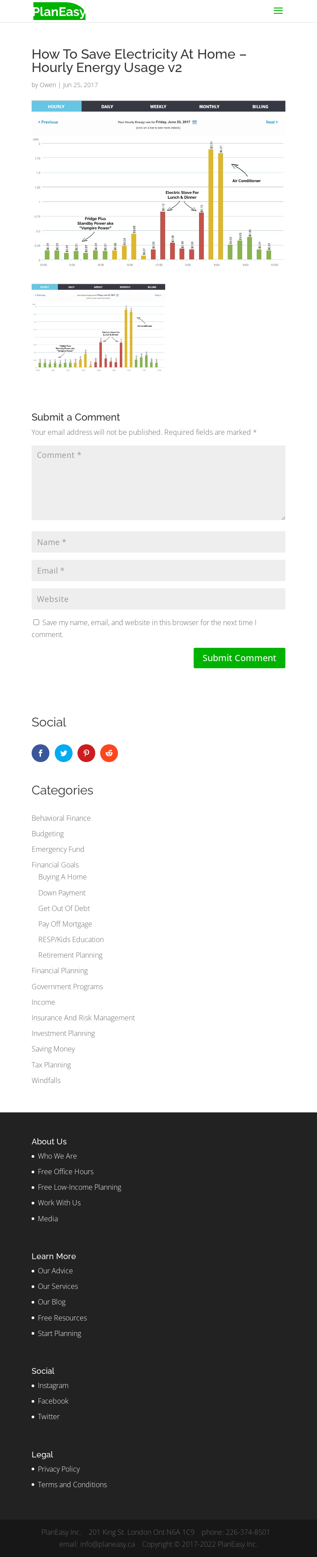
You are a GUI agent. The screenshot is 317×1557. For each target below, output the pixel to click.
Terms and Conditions (72, 1484)
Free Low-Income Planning (79, 1187)
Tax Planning (51, 1065)
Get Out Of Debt (64, 908)
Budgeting (48, 834)
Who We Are (57, 1156)
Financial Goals (55, 865)
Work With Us (59, 1203)
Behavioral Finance (61, 818)
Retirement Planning (70, 955)
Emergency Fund (58, 849)
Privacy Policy (59, 1469)
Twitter (49, 1416)
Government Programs (67, 986)
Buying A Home (62, 877)
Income (43, 1002)
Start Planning (59, 1333)
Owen (48, 84)
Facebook (53, 1401)
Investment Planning (63, 1033)
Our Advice (55, 1271)
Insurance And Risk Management (83, 1018)
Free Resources (62, 1318)
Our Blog (51, 1302)
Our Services (58, 1286)
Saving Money (53, 1049)
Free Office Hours (65, 1171)
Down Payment (61, 893)
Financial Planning (60, 970)
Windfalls (46, 1080)
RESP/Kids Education (71, 939)
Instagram (53, 1385)
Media (48, 1219)
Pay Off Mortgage (65, 924)
